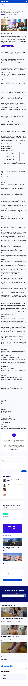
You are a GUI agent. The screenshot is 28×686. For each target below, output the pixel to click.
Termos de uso (11, 684)
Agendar (12, 579)
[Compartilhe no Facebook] (1, 17)
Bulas (7, 4)
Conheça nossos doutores (14, 449)
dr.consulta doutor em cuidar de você (9, 533)
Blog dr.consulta (3, 4)
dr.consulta (4, 14)
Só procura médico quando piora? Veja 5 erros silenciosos (12, 618)
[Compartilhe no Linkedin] (7, 17)
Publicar (24, 471)
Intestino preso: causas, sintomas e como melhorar (14, 484)
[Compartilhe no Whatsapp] (4, 17)
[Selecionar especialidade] (12, 577)
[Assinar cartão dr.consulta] (7, 46)
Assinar (5, 513)
